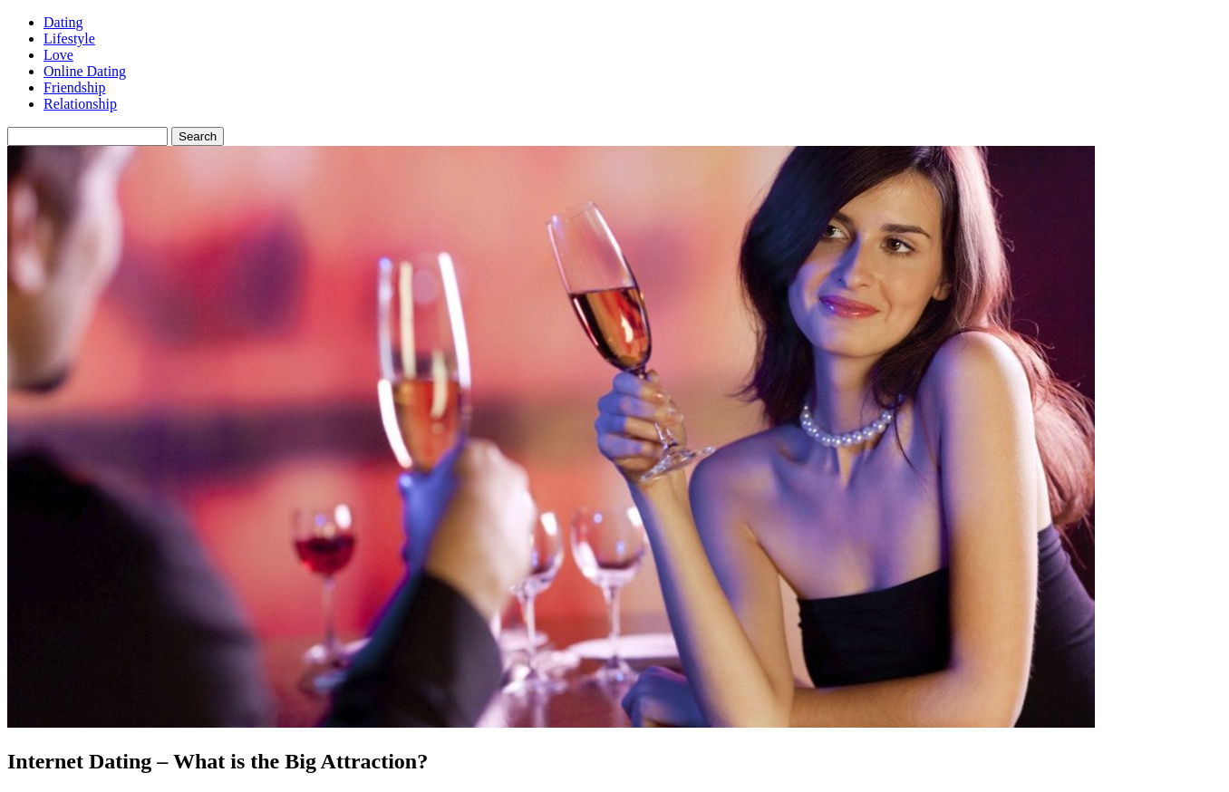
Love (58, 55)
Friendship (74, 87)
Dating (63, 22)
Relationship (80, 103)
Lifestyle (69, 38)
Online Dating (85, 71)
